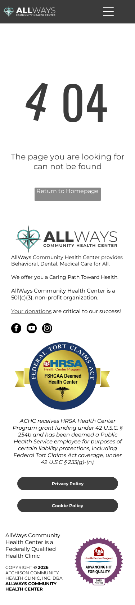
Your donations (31, 311)
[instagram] (47, 329)
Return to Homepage (67, 191)
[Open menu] (108, 11)
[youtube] (32, 329)
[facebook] (16, 329)
